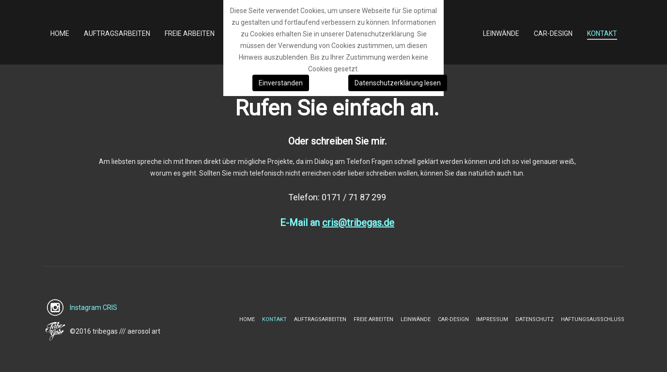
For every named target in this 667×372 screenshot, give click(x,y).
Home (247, 319)
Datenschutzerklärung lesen (398, 83)
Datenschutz (534, 319)
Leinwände (416, 319)
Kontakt (274, 319)
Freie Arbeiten (373, 319)
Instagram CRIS (93, 307)
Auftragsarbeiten (320, 319)
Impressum (492, 319)
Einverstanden (281, 83)
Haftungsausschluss (592, 319)
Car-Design (453, 319)
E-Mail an (337, 222)
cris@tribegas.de (358, 222)
